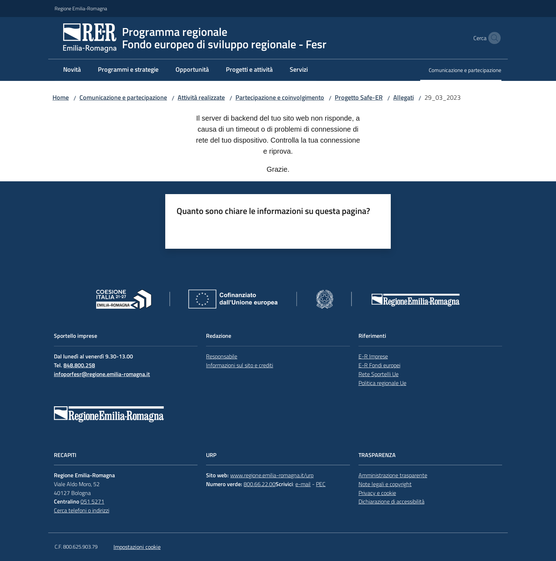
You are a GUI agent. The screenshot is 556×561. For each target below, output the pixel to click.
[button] (492, 37)
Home (60, 97)
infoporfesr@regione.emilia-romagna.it (102, 374)
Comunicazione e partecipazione (123, 97)
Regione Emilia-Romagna (81, 8)
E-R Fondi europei (379, 365)
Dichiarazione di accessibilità (391, 501)
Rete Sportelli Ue (378, 374)
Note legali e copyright (385, 484)
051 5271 (92, 501)
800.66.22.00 (260, 484)
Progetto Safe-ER (359, 97)
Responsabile (221, 356)
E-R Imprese (373, 356)
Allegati (403, 97)
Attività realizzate (201, 97)
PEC (321, 484)
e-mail (303, 484)
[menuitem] (72, 70)
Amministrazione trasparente (392, 475)
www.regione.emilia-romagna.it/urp (271, 475)
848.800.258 (79, 365)
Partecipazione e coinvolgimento (279, 97)
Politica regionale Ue (382, 383)
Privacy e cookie (377, 493)
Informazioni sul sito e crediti (239, 365)
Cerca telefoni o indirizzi (81, 510)
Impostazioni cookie (137, 547)
